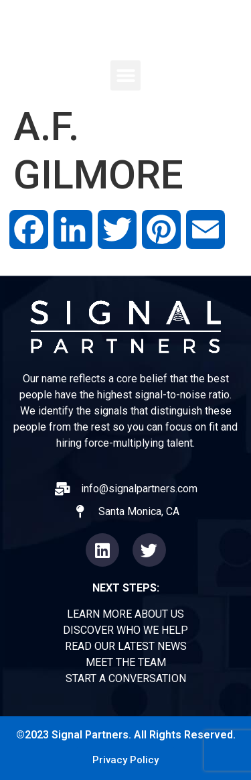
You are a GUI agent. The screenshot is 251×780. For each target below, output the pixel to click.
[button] (125, 75)
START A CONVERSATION (126, 678)
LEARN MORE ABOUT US (125, 614)
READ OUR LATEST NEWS (126, 646)
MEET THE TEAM (126, 662)
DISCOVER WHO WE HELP (125, 630)
